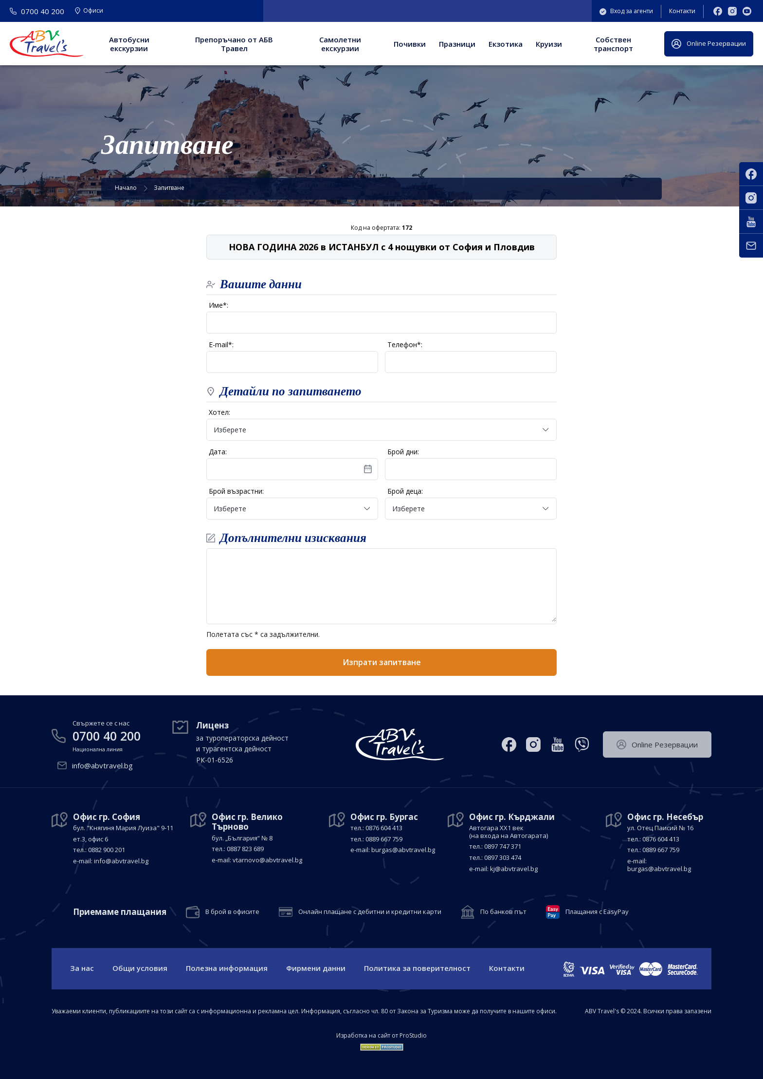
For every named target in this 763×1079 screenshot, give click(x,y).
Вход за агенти (626, 11)
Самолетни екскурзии (340, 44)
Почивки (410, 44)
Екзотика (506, 44)
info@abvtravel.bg (102, 765)
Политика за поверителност (417, 968)
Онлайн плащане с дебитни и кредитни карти (369, 912)
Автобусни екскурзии (129, 44)
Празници (457, 44)
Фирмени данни (315, 968)
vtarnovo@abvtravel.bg (267, 860)
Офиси (89, 11)
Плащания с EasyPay (597, 912)
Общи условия (139, 968)
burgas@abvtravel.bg (403, 849)
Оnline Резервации (709, 44)
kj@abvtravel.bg (514, 868)
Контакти (682, 11)
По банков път (503, 912)
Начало (126, 188)
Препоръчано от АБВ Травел (234, 44)
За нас (82, 968)
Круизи (549, 44)
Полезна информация (227, 968)
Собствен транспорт (613, 44)
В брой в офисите (232, 912)
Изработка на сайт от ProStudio (381, 1035)
